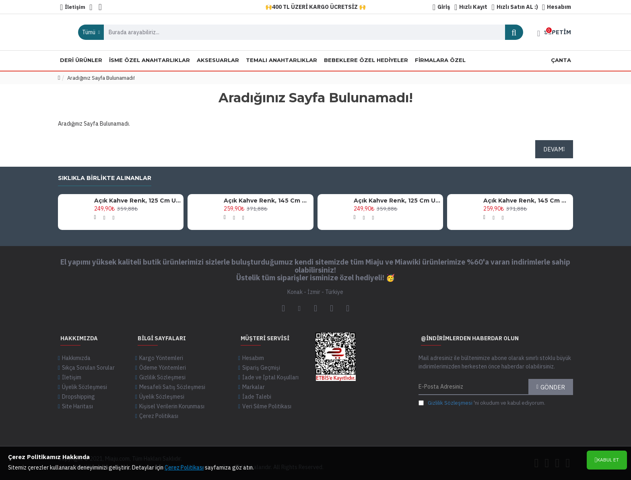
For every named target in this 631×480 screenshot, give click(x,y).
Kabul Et (608, 460)
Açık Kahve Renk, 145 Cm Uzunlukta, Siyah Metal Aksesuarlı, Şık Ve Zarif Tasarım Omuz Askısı (526, 200)
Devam (553, 149)
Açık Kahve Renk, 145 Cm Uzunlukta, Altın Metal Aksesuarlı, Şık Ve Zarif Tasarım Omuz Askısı (267, 200)
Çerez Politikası (184, 467)
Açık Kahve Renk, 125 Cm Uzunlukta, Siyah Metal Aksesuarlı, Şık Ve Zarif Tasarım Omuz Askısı (137, 200)
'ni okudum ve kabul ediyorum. (482, 403)
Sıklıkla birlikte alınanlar (104, 178)
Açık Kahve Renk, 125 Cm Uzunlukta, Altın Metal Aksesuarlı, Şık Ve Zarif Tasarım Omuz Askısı (397, 200)
